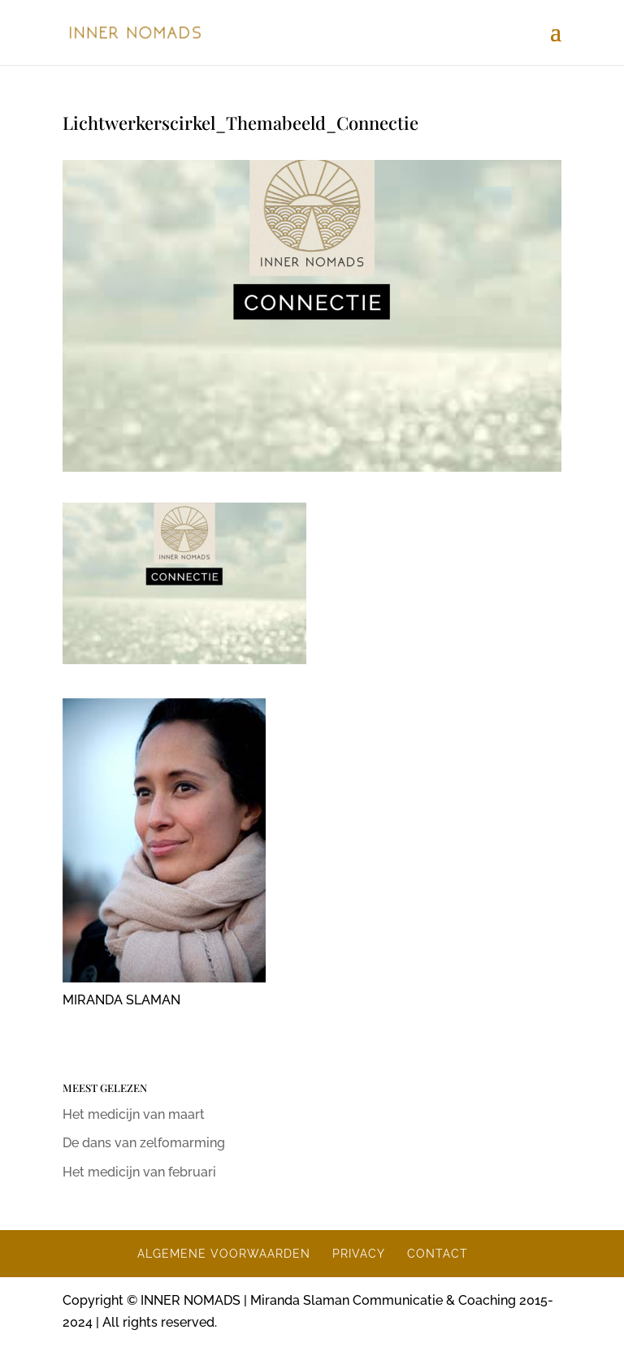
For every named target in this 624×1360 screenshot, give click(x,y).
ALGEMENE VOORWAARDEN (223, 1253)
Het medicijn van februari (139, 1172)
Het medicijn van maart (134, 1114)
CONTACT (437, 1253)
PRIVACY (358, 1253)
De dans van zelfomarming (144, 1143)
